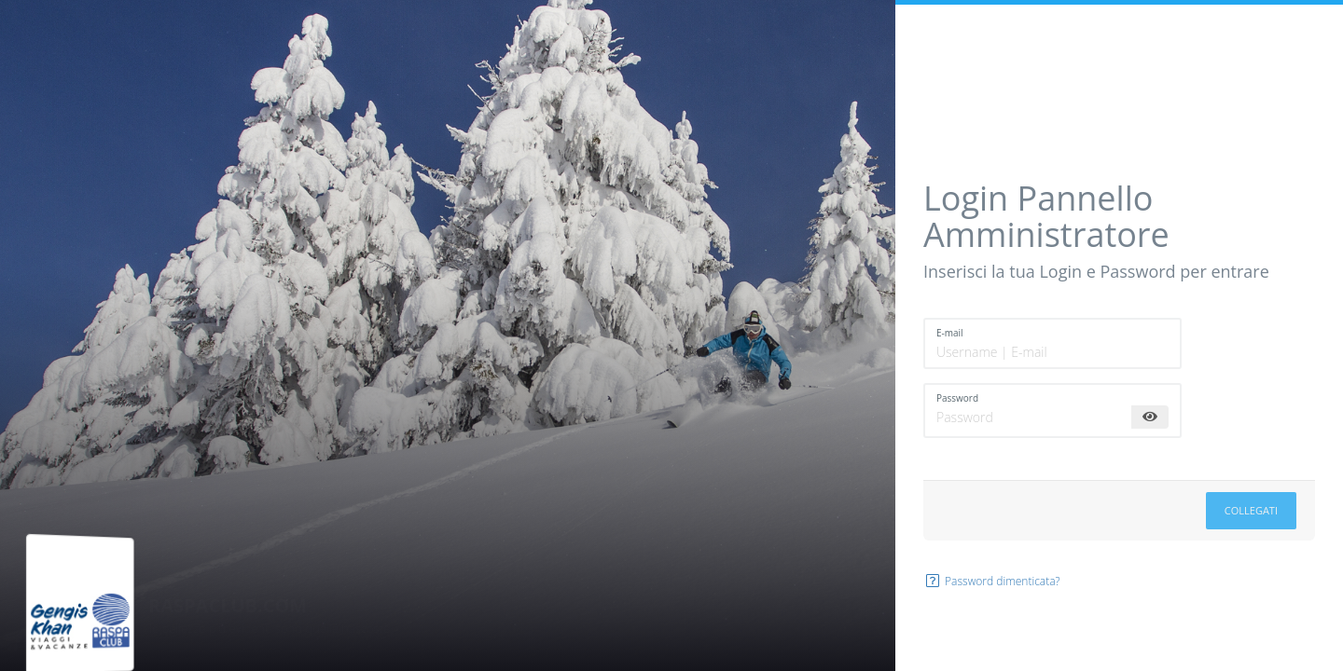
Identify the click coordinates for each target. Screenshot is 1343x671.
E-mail (949, 332)
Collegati (1251, 510)
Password (957, 397)
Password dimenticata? (991, 581)
